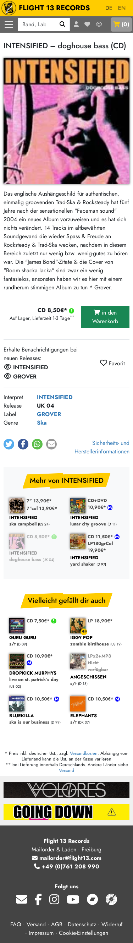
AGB (56, 924)
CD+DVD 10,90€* (97, 504)
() (121, 24)
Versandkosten (84, 753)
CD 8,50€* (39, 536)
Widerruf (112, 924)
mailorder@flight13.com (66, 858)
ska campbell (36, 521)
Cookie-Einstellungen (83, 933)
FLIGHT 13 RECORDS (47, 8)
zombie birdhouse (97, 641)
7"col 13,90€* (42, 508)
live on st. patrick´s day (36, 676)
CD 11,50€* (101, 536)
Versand (66, 770)
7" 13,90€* (39, 500)
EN (122, 8)
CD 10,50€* (40, 699)
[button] (9, 444)
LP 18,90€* (100, 620)
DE (108, 8)
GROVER (49, 414)
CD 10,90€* (40, 656)
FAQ (15, 924)
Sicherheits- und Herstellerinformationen (101, 447)
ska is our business (36, 719)
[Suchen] (62, 24)
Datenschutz (82, 924)
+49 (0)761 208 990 (66, 866)
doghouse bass (36, 556)
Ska (42, 423)
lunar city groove (97, 521)
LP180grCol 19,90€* (100, 547)
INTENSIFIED (55, 397)
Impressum (41, 933)
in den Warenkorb (105, 317)
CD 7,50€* (39, 620)
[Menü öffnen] (9, 24)
